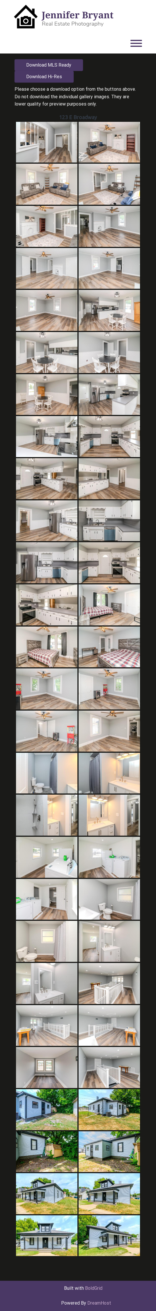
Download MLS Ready (48, 65)
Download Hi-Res (44, 76)
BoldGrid (93, 1288)
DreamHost (99, 1303)
